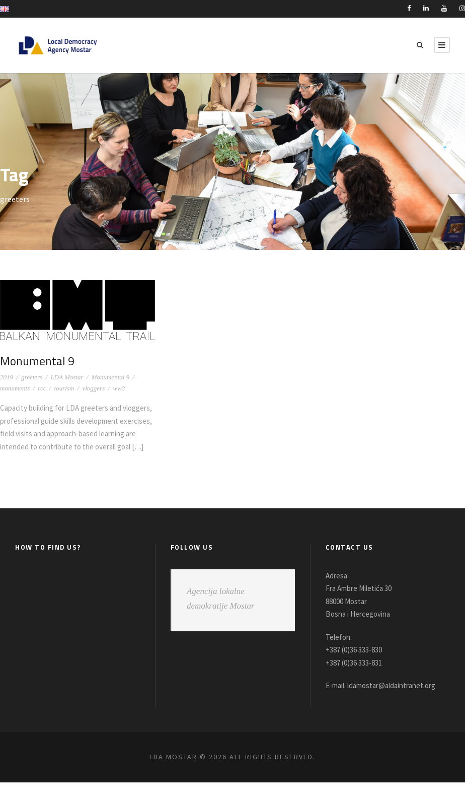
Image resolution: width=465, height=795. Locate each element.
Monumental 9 (36, 360)
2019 (6, 377)
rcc (42, 388)
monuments (15, 388)
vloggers (93, 388)
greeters (31, 377)
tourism (64, 388)
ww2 (119, 388)
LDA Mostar (66, 377)
